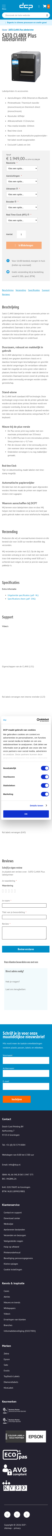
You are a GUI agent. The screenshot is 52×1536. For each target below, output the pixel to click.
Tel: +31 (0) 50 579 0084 (13, 1144)
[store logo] (26, 6)
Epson (7, 1359)
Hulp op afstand (11, 1246)
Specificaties (34, 290)
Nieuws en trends (12, 1302)
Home (4, 29)
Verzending (21, 290)
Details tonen (36, 805)
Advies (7, 1296)
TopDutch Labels (12, 1376)
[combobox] (26, 15)
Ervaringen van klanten (15, 1319)
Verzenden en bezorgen (15, 1235)
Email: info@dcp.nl (11, 1164)
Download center (12, 1218)
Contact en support (13, 1212)
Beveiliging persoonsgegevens (18, 1258)
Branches (8, 1325)
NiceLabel (8, 1387)
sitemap (8, 1528)
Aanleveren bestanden (14, 1229)
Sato (6, 1364)
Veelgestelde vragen (13, 1241)
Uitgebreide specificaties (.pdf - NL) (23, 595)
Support (46, 290)
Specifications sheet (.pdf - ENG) (21, 598)
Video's (7, 1313)
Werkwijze (8, 1223)
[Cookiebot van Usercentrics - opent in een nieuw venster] (37, 720)
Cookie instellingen (13, 1269)
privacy (17, 1528)
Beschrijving (8, 290)
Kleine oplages (11, 1263)
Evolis (7, 1370)
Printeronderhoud (12, 1252)
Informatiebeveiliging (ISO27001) (20, 1330)
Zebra (6, 1353)
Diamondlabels (11, 1382)
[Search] (47, 15)
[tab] (26, 303)
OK (26, 814)
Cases (6, 1291)
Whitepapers (10, 1308)
